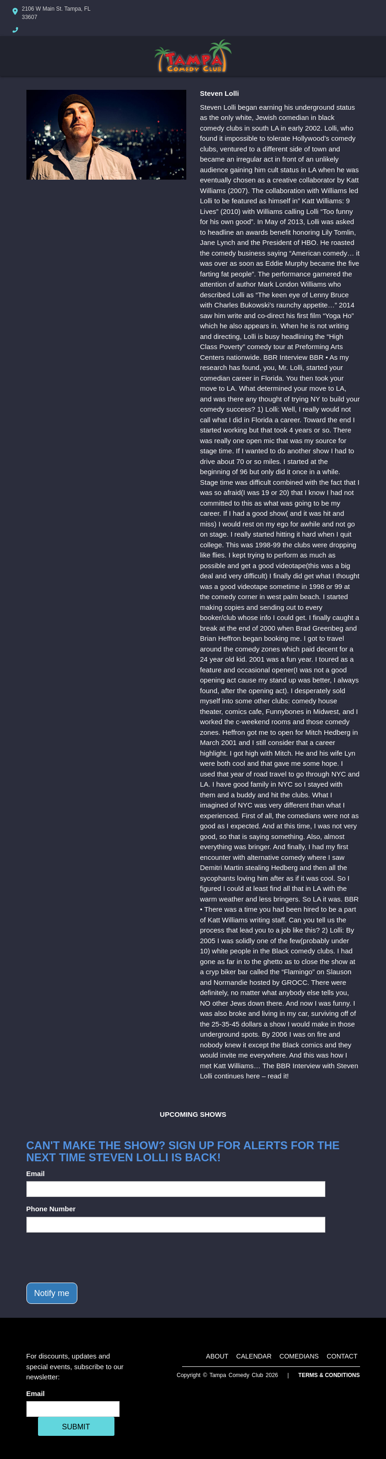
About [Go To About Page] (217, 1356)
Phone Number (51, 1209)
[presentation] (96, 1258)
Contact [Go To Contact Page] (342, 1356)
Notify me (52, 1293)
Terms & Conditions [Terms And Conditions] (329, 1375)
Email (35, 1173)
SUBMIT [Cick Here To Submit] (76, 1427)
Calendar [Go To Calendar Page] (254, 1356)
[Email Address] (73, 1409)
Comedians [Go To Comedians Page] (299, 1356)
